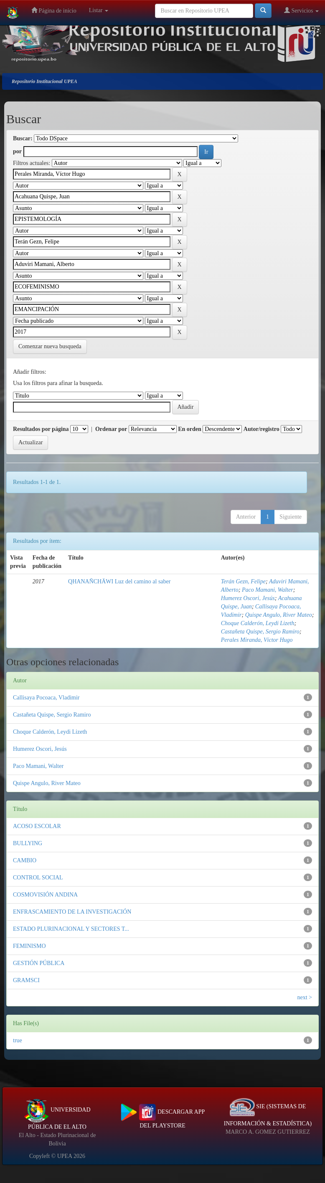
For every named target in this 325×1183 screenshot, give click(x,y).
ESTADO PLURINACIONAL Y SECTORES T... (71, 929)
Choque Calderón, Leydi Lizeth (258, 623)
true (17, 1040)
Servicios (301, 10)
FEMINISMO (29, 946)
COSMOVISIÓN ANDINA (45, 895)
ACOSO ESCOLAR (37, 826)
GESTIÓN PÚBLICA (38, 963)
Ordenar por (111, 429)
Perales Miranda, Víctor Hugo (257, 640)
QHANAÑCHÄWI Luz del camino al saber (119, 581)
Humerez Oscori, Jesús (248, 598)
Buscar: (23, 138)
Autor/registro (261, 429)
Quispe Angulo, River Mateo (278, 615)
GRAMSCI (26, 980)
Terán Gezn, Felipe (243, 581)
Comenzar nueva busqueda (49, 346)
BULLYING (27, 843)
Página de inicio (53, 10)
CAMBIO (24, 860)
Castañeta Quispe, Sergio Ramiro (260, 631)
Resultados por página (41, 429)
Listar (98, 10)
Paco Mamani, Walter (267, 590)
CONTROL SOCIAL (38, 877)
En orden (189, 429)
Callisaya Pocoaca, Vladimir (46, 697)
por (17, 151)
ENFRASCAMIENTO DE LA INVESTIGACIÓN (72, 912)
